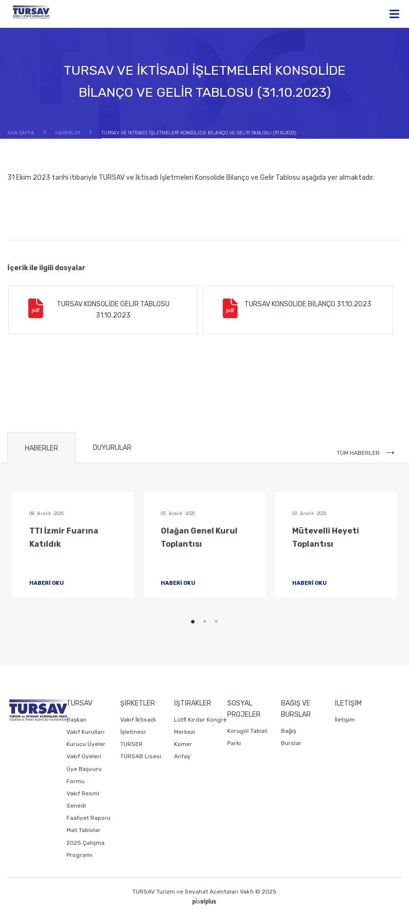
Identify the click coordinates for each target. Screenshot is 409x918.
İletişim (345, 719)
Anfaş (182, 756)
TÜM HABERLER (365, 452)
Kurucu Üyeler (86, 744)
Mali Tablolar (83, 830)
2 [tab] (205, 622)
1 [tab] (193, 622)
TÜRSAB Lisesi (140, 756)
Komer (183, 744)
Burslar (291, 743)
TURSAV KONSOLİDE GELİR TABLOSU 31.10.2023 (98, 309)
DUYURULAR (112, 448)
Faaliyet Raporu (88, 817)
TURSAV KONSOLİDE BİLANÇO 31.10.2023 (295, 308)
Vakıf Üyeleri (83, 756)
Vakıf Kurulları (85, 731)
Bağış (288, 730)
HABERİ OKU (55, 583)
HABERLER (41, 448)
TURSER (131, 744)
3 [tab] (216, 622)
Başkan (76, 719)
